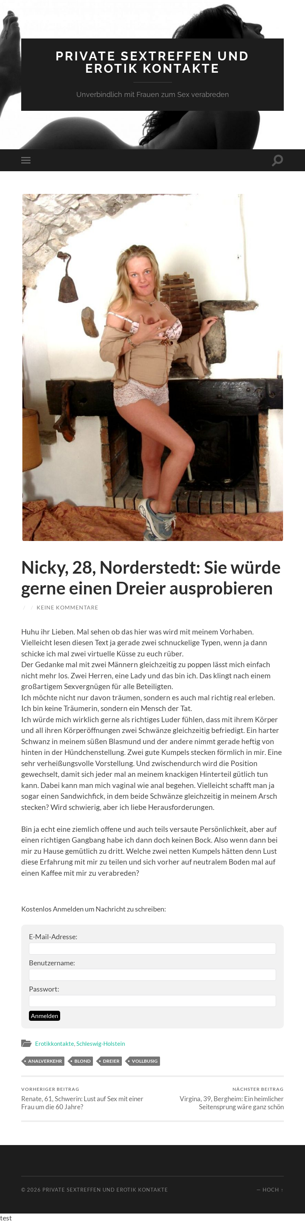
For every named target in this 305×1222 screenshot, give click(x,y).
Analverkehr (45, 1061)
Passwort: (44, 989)
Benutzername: (52, 962)
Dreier (111, 1061)
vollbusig (145, 1061)
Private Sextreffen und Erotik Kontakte (152, 62)
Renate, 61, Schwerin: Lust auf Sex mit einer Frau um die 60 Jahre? (85, 1098)
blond (82, 1061)
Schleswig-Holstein (100, 1043)
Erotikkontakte (54, 1043)
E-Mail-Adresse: (53, 936)
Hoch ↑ (273, 1190)
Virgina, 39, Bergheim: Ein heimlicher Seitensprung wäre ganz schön (219, 1098)
